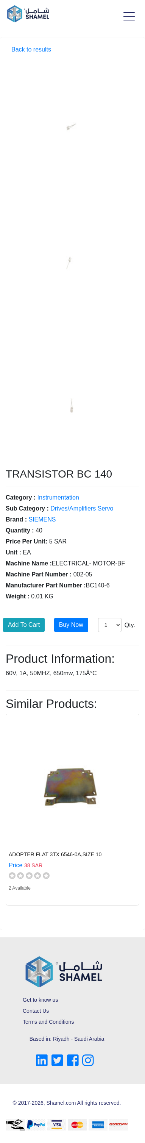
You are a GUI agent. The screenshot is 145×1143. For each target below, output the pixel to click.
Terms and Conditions (48, 1022)
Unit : (13, 552)
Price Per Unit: (26, 541)
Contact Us (36, 1011)
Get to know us (40, 1000)
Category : (21, 497)
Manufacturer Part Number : (46, 585)
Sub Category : (27, 508)
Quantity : (20, 530)
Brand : (16, 519)
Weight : (18, 596)
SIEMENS (42, 519)
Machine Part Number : (39, 574)
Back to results (31, 49)
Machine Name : (29, 563)
